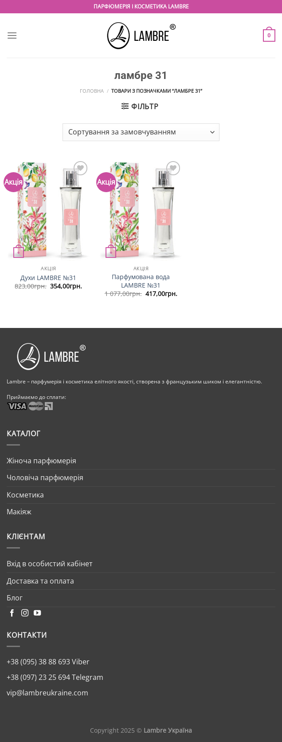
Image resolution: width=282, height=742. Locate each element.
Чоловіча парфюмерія (45, 477)
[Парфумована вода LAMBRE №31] (141, 210)
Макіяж (19, 512)
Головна (92, 90)
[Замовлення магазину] (141, 132)
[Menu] (12, 35)
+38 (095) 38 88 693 (38, 662)
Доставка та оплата (40, 581)
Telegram (86, 677)
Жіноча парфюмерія (41, 461)
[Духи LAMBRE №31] (48, 210)
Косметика (25, 495)
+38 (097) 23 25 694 (38, 677)
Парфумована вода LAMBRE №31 (141, 281)
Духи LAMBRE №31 (48, 278)
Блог (15, 598)
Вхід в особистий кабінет (50, 563)
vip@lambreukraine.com (47, 693)
